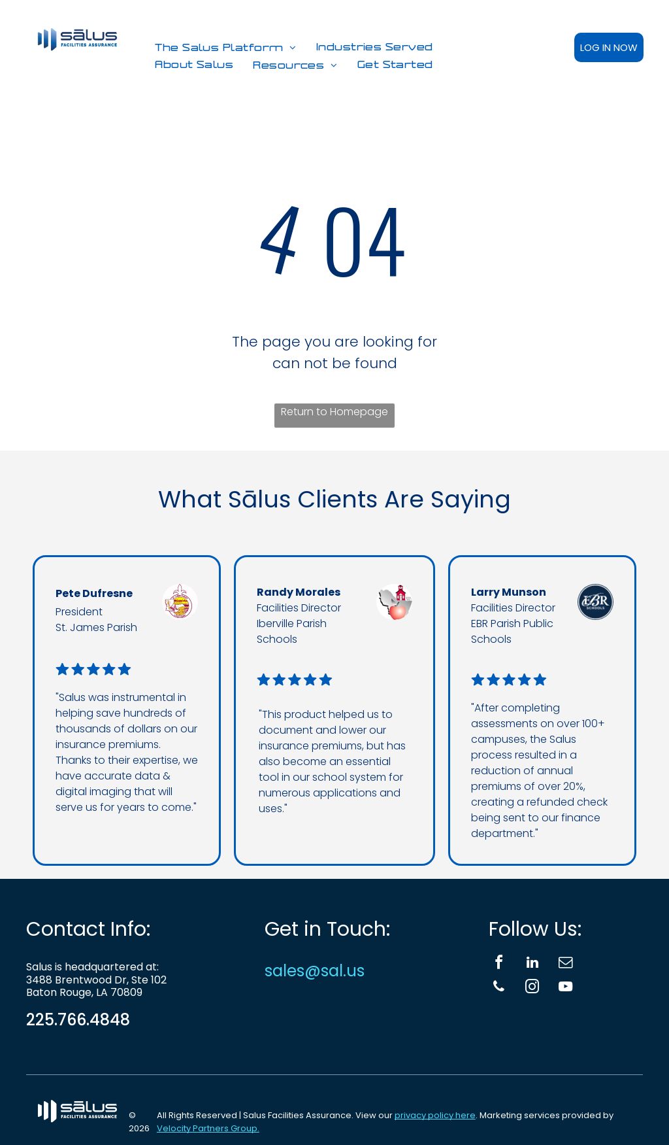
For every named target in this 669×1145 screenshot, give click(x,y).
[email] (565, 964)
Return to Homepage (334, 411)
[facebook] (499, 964)
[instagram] (532, 988)
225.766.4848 (78, 1020)
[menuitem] (225, 48)
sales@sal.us (315, 971)
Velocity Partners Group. (208, 1128)
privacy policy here (435, 1115)
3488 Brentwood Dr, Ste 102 (96, 979)
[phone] (499, 988)
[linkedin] (532, 964)
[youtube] (565, 988)
